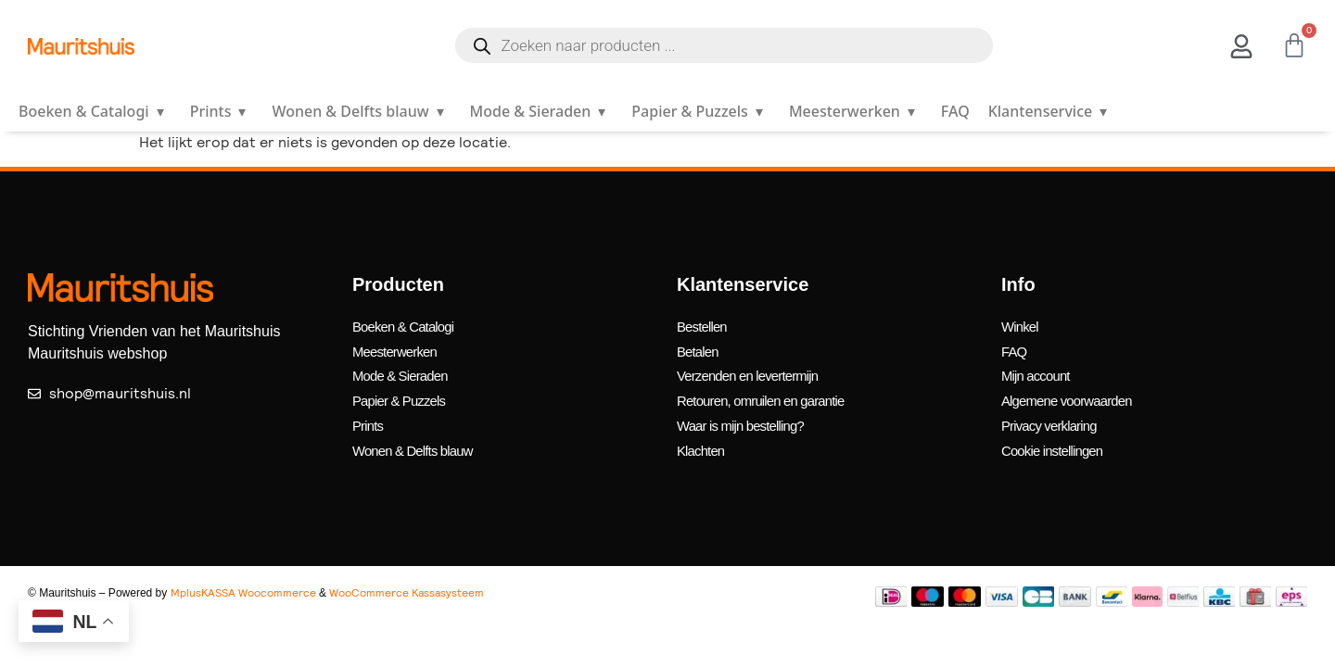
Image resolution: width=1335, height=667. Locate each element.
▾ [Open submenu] (160, 111)
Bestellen (704, 325)
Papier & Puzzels (700, 111)
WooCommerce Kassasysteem (406, 576)
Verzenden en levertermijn (754, 369)
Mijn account (1038, 369)
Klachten (703, 436)
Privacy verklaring (1053, 414)
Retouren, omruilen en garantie (768, 391)
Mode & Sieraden (542, 111)
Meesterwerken (855, 111)
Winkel (1021, 325)
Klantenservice (1051, 111)
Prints (222, 111)
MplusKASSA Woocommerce (243, 576)
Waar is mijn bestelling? (746, 414)
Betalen (699, 347)
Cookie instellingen (1056, 436)
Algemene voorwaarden (1072, 391)
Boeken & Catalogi (95, 111)
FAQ (955, 111)
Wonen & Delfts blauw (361, 111)
